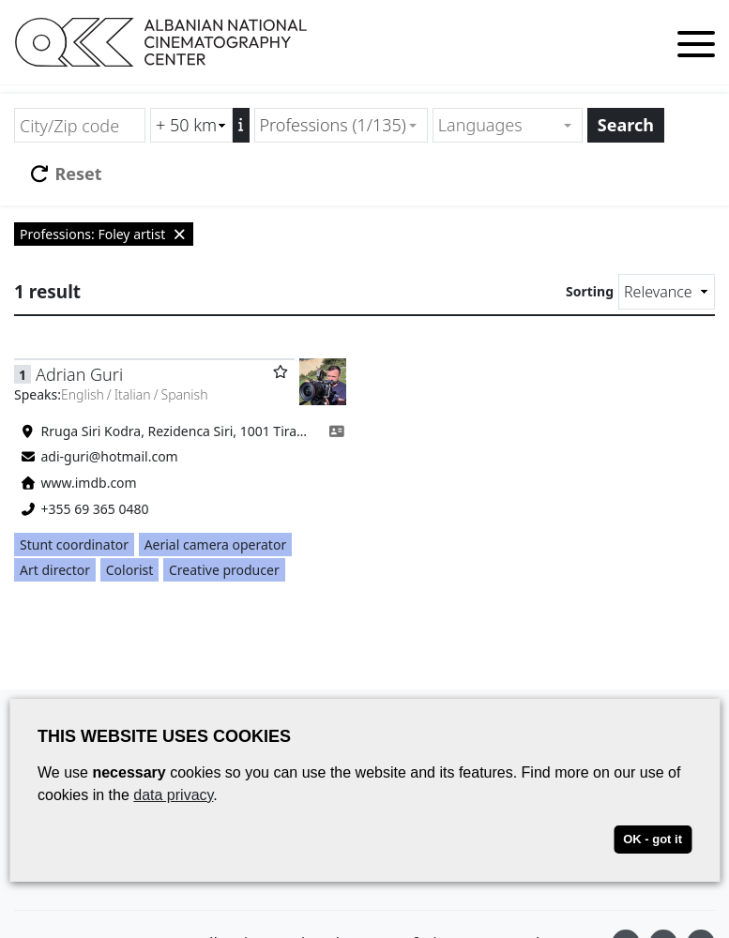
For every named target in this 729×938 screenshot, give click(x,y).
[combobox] (341, 125)
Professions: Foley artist (104, 234)
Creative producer (224, 570)
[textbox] (499, 125)
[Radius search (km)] (191, 125)
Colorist (130, 570)
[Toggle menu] (696, 47)
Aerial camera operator (215, 544)
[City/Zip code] (79, 125)
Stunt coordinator (74, 544)
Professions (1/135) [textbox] (333, 124)
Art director (55, 570)
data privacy (173, 795)
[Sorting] (666, 292)
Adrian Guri (79, 374)
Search (626, 124)
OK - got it (652, 839)
